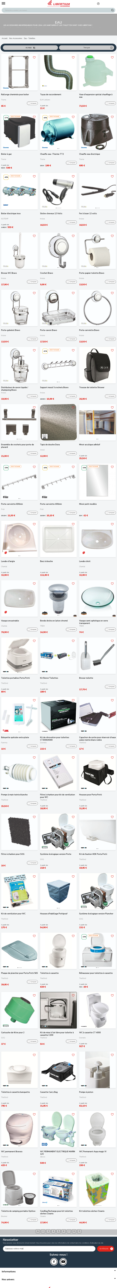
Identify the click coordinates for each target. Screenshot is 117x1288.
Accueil (4, 38)
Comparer (32, 103)
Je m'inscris (103, 1248)
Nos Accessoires (15, 38)
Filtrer (30, 48)
